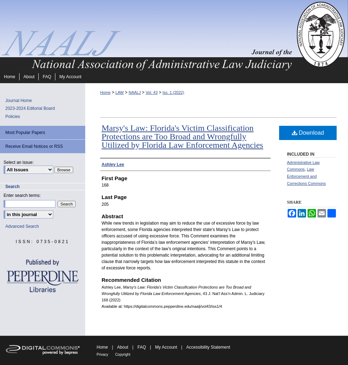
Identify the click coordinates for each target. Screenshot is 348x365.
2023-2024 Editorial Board (30, 108)
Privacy (102, 354)
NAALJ (135, 92)
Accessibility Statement (208, 347)
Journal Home (18, 100)
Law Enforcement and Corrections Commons (306, 176)
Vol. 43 (152, 92)
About (122, 347)
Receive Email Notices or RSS (34, 146)
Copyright (122, 354)
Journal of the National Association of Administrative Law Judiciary (147, 35)
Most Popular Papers (25, 132)
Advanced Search (22, 226)
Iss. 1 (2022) (173, 92)
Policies (12, 116)
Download (308, 133)
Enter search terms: (22, 195)
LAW (119, 92)
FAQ (141, 347)
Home (105, 92)
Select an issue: (19, 162)
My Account (166, 347)
